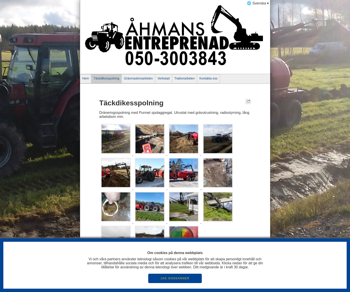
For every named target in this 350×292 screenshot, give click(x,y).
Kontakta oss (208, 78)
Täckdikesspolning (106, 78)
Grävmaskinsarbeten (138, 78)
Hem (85, 78)
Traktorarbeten (184, 78)
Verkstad (163, 78)
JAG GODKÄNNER (175, 278)
